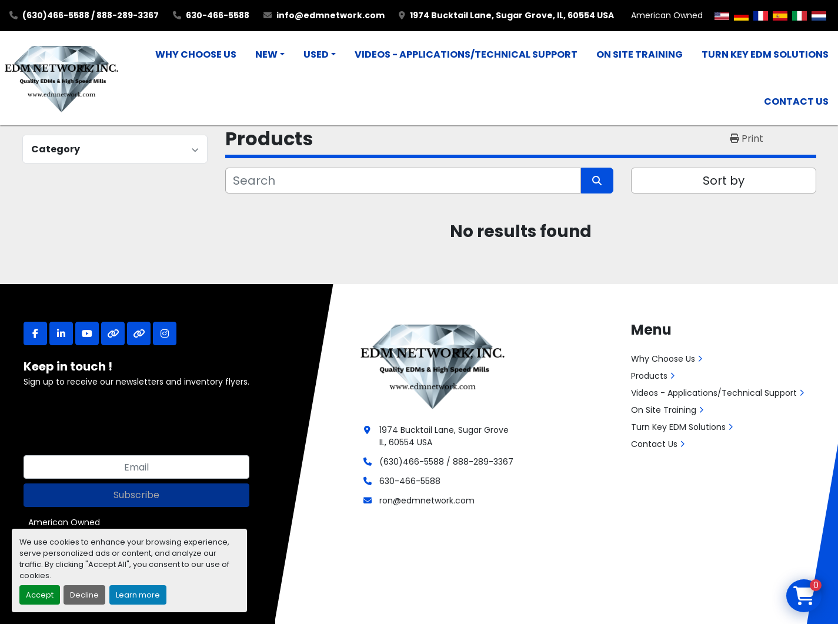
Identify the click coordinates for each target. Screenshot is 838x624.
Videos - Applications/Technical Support (466, 54)
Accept (40, 595)
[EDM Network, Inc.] (432, 365)
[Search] (403, 180)
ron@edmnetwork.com (427, 500)
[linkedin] (61, 333)
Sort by (723, 180)
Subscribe (136, 495)
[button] (270, 55)
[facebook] (35, 333)
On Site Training (639, 54)
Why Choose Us (195, 54)
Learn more (138, 595)
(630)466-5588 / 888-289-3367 (90, 15)
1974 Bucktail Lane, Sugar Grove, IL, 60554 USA (512, 15)
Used (316, 54)
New (266, 54)
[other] (113, 333)
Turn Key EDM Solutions (765, 54)
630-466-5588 (217, 15)
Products (649, 376)
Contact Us (796, 101)
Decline (84, 595)
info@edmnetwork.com (330, 15)
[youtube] (87, 333)
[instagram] (164, 333)
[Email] (136, 467)
